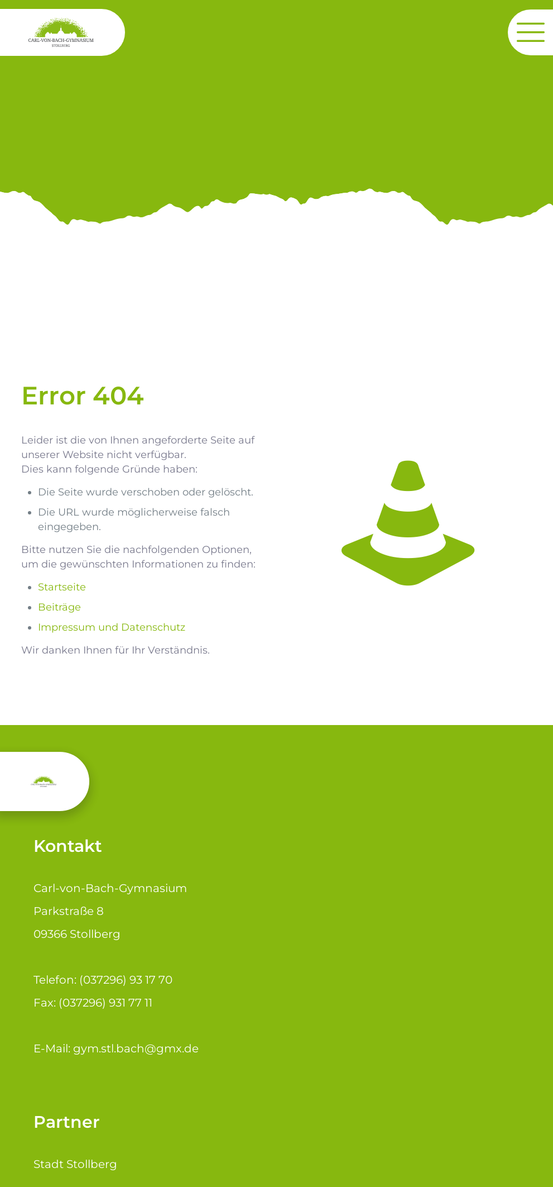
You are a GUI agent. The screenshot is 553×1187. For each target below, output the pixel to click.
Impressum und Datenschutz (111, 627)
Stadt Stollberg (75, 1164)
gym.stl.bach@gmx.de (136, 1048)
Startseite (62, 587)
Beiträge (59, 607)
